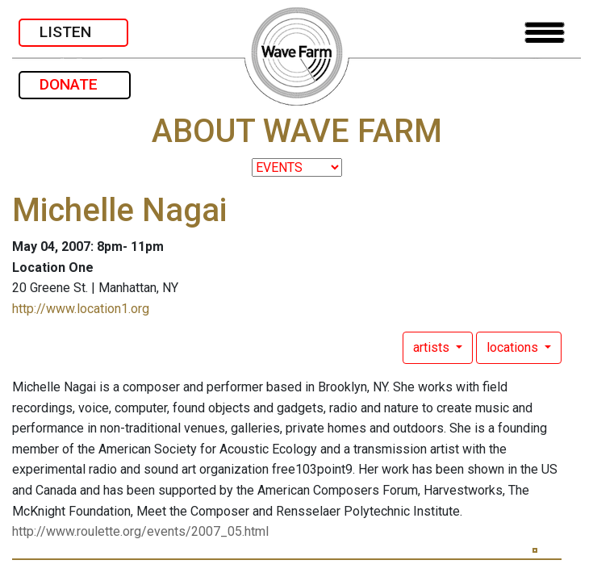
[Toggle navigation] (544, 33)
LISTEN (73, 32)
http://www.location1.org (80, 308)
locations (514, 347)
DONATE (75, 84)
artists (433, 347)
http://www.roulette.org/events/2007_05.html (140, 531)
